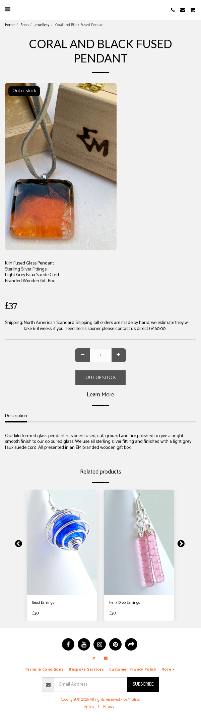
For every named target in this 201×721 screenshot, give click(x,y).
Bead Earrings (43, 603)
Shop (24, 25)
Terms (88, 707)
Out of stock (100, 378)
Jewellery (42, 25)
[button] (7, 9)
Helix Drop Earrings (124, 603)
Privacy (108, 707)
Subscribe (143, 684)
